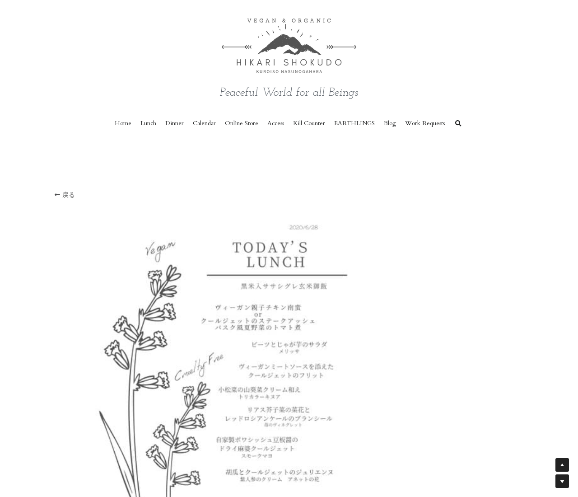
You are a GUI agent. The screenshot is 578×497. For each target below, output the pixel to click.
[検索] (458, 124)
